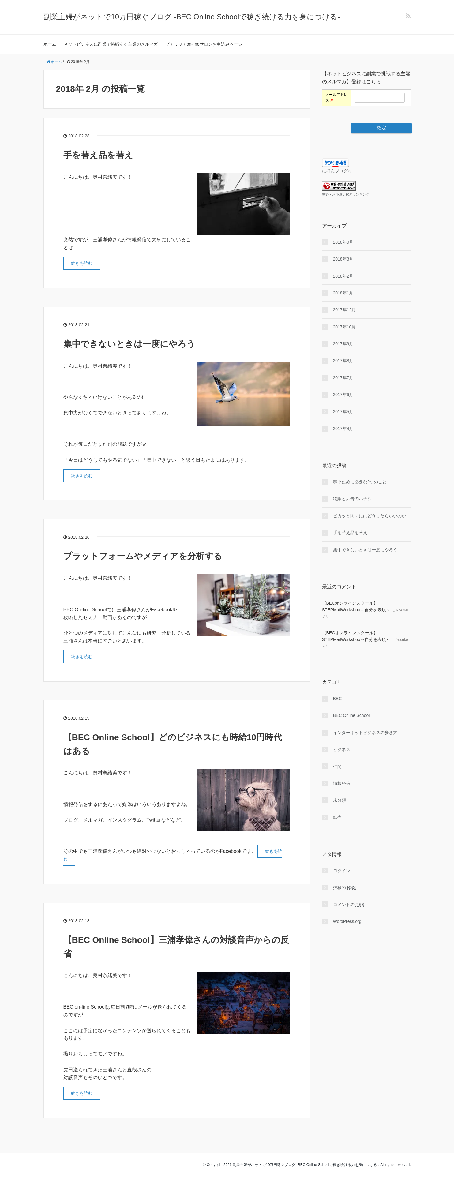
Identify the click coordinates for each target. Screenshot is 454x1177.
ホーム (49, 44)
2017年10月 (344, 326)
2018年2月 (343, 276)
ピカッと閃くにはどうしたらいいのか (369, 515)
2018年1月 (343, 293)
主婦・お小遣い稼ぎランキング (345, 194)
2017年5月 (343, 411)
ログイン (341, 870)
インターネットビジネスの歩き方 (365, 732)
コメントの (349, 904)
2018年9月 (343, 242)
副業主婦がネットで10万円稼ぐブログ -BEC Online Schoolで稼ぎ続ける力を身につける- (191, 17)
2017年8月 (343, 360)
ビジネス (341, 749)
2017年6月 (343, 394)
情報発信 (341, 783)
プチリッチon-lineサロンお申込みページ (203, 44)
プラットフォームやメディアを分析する (142, 556)
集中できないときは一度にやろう (129, 344)
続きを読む (81, 263)
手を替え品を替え (98, 155)
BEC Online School (351, 715)
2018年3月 (343, 259)
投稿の (344, 887)
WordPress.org (347, 921)
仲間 (337, 766)
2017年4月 (343, 428)
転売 (337, 817)
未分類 (339, 800)
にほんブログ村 (337, 170)
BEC (337, 698)
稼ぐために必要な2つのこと (360, 481)
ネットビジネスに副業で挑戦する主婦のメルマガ (111, 44)
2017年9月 (343, 343)
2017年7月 (343, 377)
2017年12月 (344, 309)
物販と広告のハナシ (352, 498)
